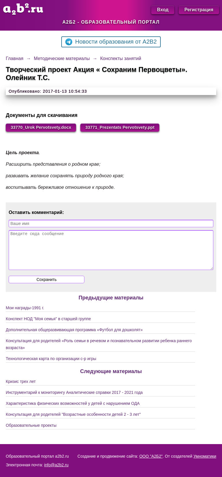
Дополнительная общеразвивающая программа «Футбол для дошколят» (74, 337)
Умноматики (204, 456)
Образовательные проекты (31, 433)
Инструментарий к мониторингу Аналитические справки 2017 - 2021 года (74, 400)
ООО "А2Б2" (151, 456)
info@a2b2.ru (56, 465)
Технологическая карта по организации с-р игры (51, 366)
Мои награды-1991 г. (25, 315)
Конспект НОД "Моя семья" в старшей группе (48, 326)
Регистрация (198, 9)
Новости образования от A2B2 (111, 41)
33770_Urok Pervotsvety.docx (44, 127)
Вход (163, 9)
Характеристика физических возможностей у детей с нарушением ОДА (73, 411)
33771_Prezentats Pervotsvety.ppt (130, 127)
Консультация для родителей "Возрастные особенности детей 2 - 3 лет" (73, 422)
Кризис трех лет (21, 389)
